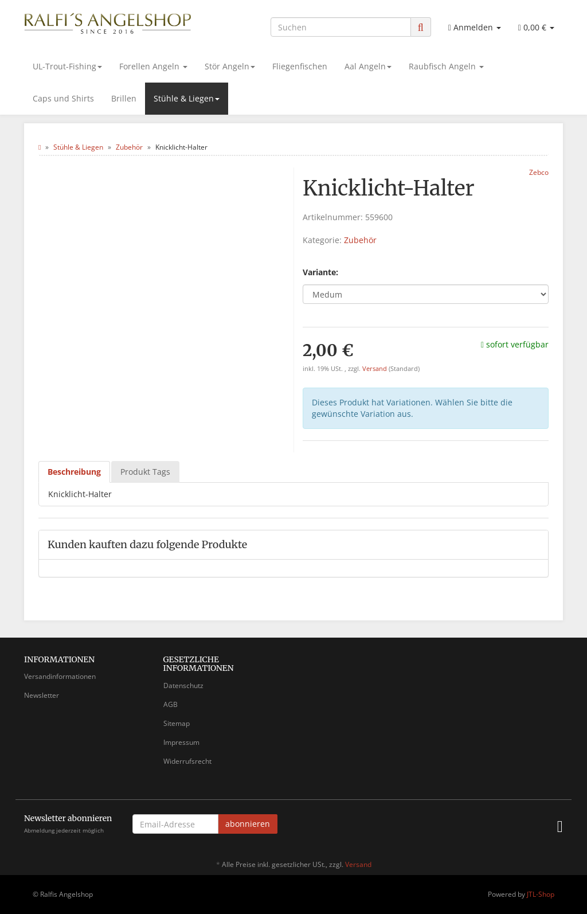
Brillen (123, 98)
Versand (375, 369)
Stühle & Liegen (187, 98)
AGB (170, 704)
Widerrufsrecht (187, 761)
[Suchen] (341, 27)
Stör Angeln (230, 66)
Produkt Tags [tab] (145, 471)
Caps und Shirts (63, 98)
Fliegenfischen (299, 66)
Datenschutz (183, 685)
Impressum (181, 742)
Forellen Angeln (153, 66)
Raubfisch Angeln (446, 66)
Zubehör (360, 240)
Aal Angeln (368, 66)
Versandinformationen (60, 676)
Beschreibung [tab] (74, 471)
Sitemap (176, 723)
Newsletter (41, 695)
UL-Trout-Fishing (67, 66)
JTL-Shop (540, 894)
